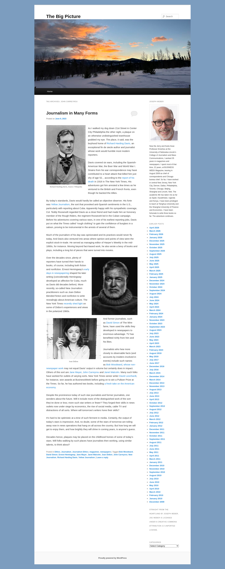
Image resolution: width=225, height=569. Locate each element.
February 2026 (156, 234)
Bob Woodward (114, 364)
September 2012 (157, 406)
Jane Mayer (75, 372)
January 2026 (155, 237)
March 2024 (154, 310)
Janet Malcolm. (112, 372)
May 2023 (153, 340)
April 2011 (154, 456)
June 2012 (154, 416)
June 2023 (154, 336)
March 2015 (154, 373)
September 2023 (157, 327)
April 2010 (154, 489)
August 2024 (155, 293)
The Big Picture (63, 16)
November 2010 (156, 469)
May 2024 (153, 303)
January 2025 (155, 277)
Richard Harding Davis (67, 457)
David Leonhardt (127, 376)
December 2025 (156, 241)
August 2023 (155, 330)
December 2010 (156, 465)
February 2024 (156, 313)
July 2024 (154, 297)
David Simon (113, 322)
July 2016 (154, 369)
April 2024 (154, 307)
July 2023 (154, 333)
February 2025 (156, 274)
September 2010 (157, 472)
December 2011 (156, 429)
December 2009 (156, 502)
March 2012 (154, 419)
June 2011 (154, 449)
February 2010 (156, 495)
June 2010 (154, 482)
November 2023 (156, 320)
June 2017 (154, 363)
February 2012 (156, 422)
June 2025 (154, 260)
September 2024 (157, 290)
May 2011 (153, 452)
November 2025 (156, 244)
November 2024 (156, 284)
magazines (94, 452)
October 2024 (155, 287)
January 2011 (155, 462)
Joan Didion (107, 455)
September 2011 (157, 439)
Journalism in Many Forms (72, 113)
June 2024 (154, 300)
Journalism (66, 452)
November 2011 (156, 432)
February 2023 (156, 350)
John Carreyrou (91, 372)
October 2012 (155, 403)
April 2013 (154, 399)
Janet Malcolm (94, 455)
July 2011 (154, 446)
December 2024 (156, 280)
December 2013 (156, 383)
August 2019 (155, 353)
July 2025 (154, 257)
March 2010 (154, 492)
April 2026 (154, 227)
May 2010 (153, 485)
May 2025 (153, 264)
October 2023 (155, 323)
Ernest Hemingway (67, 455)
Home (49, 91)
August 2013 (155, 389)
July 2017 (154, 360)
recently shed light (73, 303)
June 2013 (154, 396)
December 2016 (156, 366)
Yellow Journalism (60, 204)
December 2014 (156, 376)
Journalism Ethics (80, 452)
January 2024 (155, 317)
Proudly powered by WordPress (112, 558)
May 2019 (153, 356)
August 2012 (155, 409)
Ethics (57, 452)
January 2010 (155, 498)
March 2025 (154, 270)
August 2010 (155, 475)
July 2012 (154, 413)
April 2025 (154, 267)
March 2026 (154, 231)
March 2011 (154, 459)
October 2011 (155, 436)
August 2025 (155, 254)
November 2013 (156, 386)
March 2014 (154, 379)
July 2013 (154, 393)
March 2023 (154, 346)
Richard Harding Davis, (119, 143)
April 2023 (154, 343)
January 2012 (155, 426)
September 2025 (157, 251)
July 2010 (154, 479)
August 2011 (155, 442)
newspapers (105, 452)
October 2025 (155, 247)
